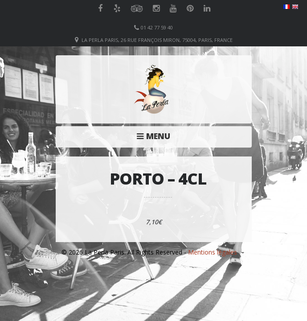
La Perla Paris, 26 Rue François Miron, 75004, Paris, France (157, 40)
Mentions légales (212, 252)
